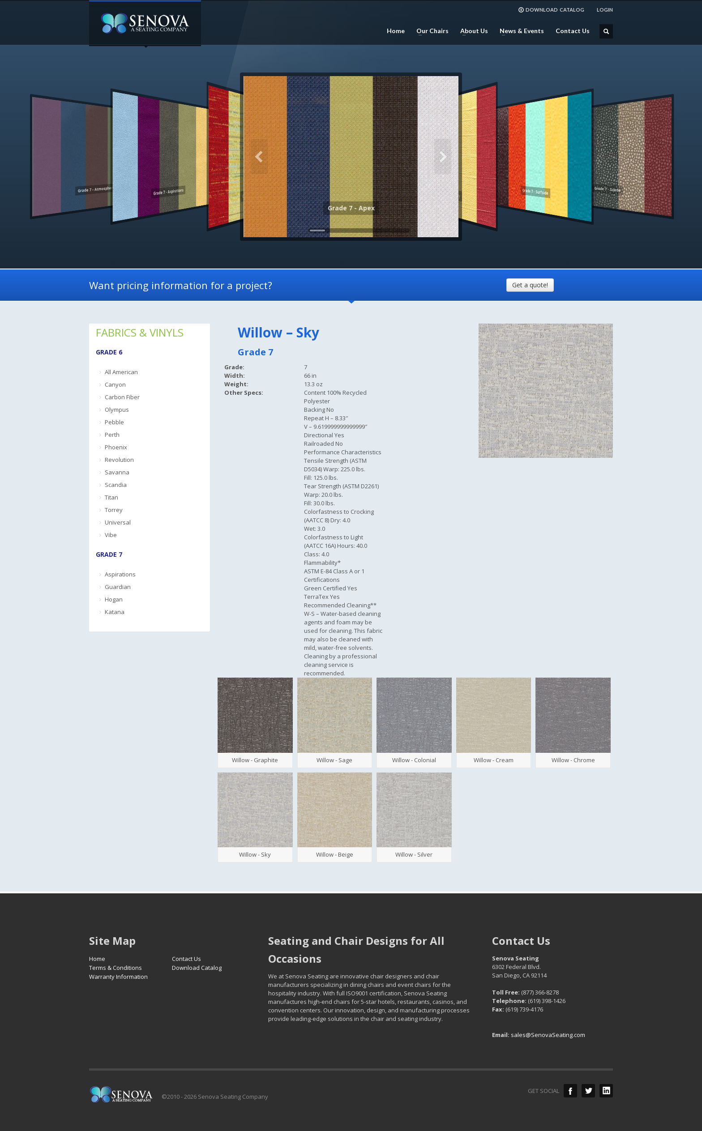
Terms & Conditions (115, 968)
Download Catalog (197, 968)
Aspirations (120, 574)
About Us (471, 31)
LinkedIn (606, 1090)
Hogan (114, 599)
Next (443, 156)
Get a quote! (530, 285)
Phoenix (116, 447)
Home (396, 31)
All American (121, 372)
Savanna (117, 472)
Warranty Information (118, 977)
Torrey (114, 510)
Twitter (588, 1090)
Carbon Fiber (122, 397)
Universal (118, 522)
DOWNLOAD (551, 10)
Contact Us (573, 31)
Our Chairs (430, 31)
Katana (114, 612)
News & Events (519, 31)
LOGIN (605, 10)
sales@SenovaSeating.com (548, 1035)
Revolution (119, 460)
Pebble (114, 422)
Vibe (111, 535)
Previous (259, 156)
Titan (111, 497)
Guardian (118, 587)
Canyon (115, 384)
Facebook (570, 1090)
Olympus (117, 409)
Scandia (116, 485)
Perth (112, 435)
